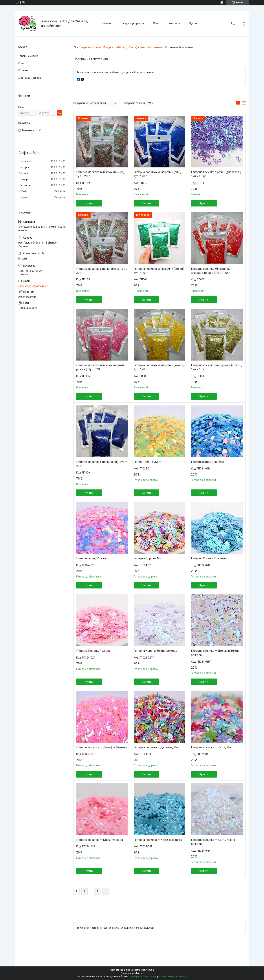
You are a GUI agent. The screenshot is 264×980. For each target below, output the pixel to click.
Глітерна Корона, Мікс (148, 558)
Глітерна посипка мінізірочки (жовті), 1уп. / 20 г (159, 367)
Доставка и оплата (29, 77)
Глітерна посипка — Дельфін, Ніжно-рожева (216, 653)
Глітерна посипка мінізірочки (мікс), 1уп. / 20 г (100, 174)
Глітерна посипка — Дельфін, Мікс (157, 747)
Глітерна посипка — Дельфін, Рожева (101, 747)
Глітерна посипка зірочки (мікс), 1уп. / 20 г (102, 271)
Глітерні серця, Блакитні (207, 462)
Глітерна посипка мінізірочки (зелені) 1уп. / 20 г (159, 271)
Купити (89, 203)
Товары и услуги (130, 23)
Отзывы (23, 70)
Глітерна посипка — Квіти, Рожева (99, 840)
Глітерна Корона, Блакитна (209, 558)
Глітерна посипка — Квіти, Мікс (212, 747)
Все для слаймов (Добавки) (120, 47)
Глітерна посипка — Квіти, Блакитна (158, 840)
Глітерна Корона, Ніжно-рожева (155, 650)
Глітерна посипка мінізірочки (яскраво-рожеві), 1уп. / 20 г (210, 271)
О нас (156, 23)
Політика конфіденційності (172, 976)
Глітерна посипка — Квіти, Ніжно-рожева (213, 842)
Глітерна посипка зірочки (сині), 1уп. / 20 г (101, 464)
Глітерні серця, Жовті (148, 462)
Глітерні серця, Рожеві (91, 558)
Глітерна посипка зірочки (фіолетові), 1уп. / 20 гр (216, 174)
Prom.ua (149, 970)
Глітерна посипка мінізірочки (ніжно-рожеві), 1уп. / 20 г (101, 367)
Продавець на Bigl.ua (132, 973)
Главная (106, 23)
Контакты (174, 23)
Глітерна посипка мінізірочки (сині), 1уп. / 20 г (158, 174)
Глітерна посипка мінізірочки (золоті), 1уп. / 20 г (216, 367)
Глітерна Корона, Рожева (93, 650)
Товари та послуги (89, 47)
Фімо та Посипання (151, 47)
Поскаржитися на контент (143, 976)
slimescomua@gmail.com (33, 286)
